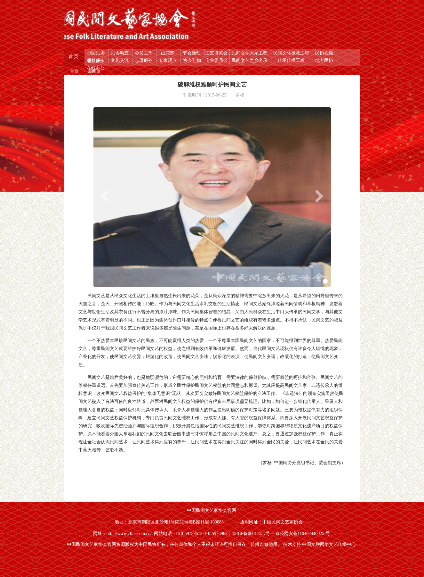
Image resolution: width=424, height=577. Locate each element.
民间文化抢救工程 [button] (291, 53)
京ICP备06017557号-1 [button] (253, 533)
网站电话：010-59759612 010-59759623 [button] (193, 533)
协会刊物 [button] (192, 60)
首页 (74, 71)
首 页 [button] (74, 56)
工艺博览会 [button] (217, 53)
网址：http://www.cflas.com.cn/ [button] (123, 533)
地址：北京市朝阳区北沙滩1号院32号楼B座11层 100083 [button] (170, 522)
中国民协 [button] (96, 53)
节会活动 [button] (192, 53)
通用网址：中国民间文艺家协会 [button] (272, 522)
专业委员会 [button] (217, 60)
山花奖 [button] (168, 53)
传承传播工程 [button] (292, 60)
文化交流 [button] (120, 60)
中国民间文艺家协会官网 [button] (212, 510)
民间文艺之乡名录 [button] (250, 60)
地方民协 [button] (324, 60)
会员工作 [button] (144, 53)
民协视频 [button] (324, 53)
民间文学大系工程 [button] (250, 53)
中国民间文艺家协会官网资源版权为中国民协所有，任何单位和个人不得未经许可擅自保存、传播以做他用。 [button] (175, 544)
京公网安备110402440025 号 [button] (303, 533)
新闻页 (94, 71)
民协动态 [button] (120, 53)
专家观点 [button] (168, 60)
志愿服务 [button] (144, 60)
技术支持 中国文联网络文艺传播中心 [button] (320, 544)
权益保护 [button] (96, 60)
